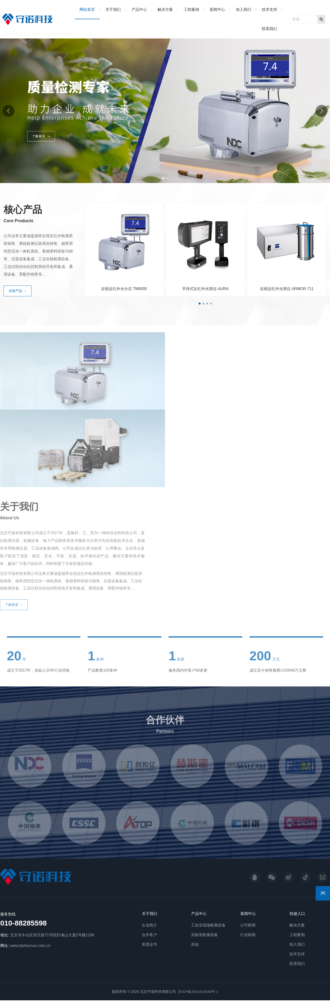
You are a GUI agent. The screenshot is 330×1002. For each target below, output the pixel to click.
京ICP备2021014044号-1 (198, 991)
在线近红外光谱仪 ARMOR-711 (287, 289)
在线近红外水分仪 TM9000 (124, 289)
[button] (322, 111)
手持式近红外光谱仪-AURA (205, 289)
